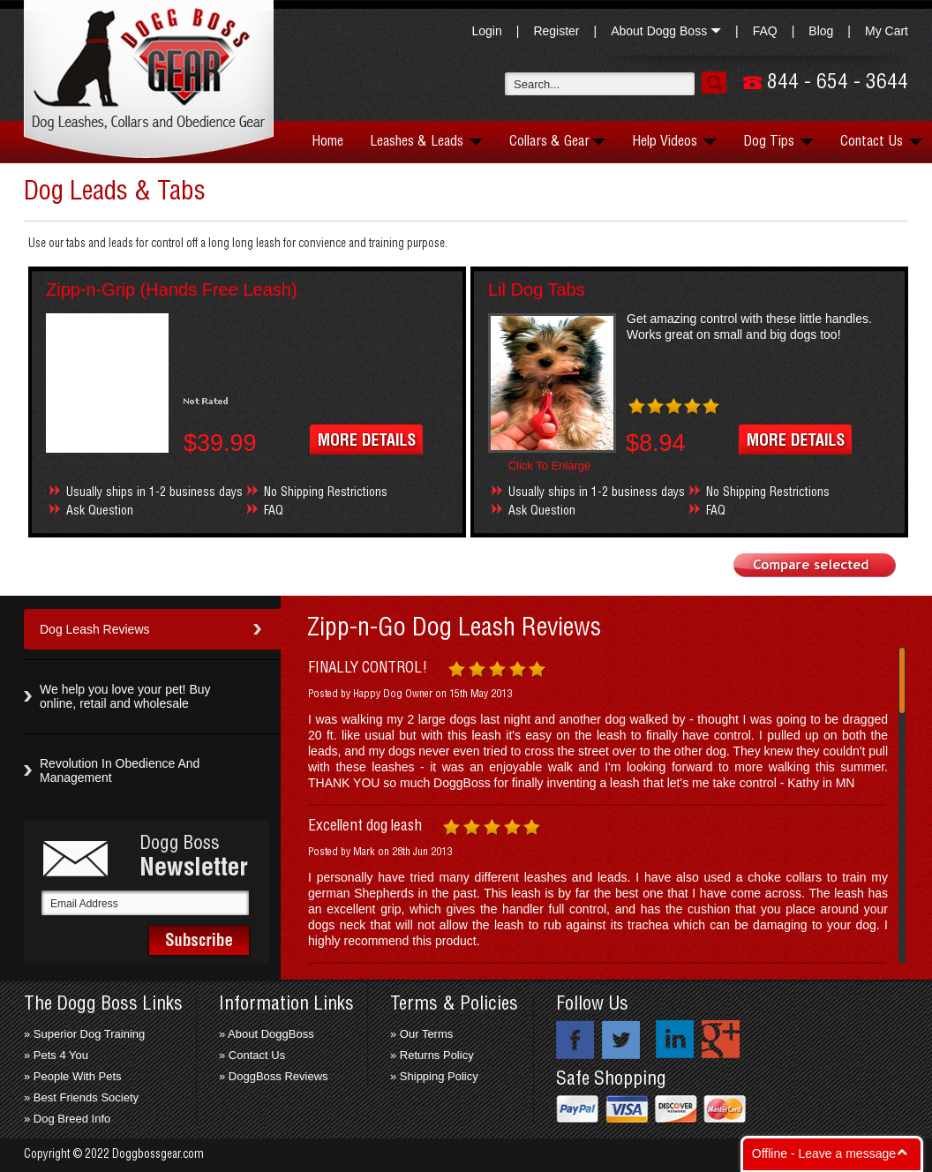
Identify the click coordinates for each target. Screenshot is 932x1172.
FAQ (765, 31)
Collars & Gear (557, 141)
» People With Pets (73, 1076)
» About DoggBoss (266, 1034)
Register (556, 31)
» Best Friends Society (81, 1097)
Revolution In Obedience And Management (119, 770)
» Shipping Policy (434, 1076)
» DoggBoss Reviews (273, 1076)
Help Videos (674, 141)
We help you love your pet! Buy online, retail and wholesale (125, 696)
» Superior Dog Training (84, 1034)
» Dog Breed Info (67, 1118)
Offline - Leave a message (824, 1153)
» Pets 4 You (56, 1055)
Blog (820, 31)
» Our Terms (421, 1034)
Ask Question (99, 511)
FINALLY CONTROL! (367, 668)
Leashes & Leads (426, 141)
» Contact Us (252, 1055)
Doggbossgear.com (158, 1154)
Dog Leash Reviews (95, 629)
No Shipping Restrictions (325, 492)
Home (327, 141)
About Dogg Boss (666, 31)
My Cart (886, 31)
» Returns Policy (432, 1055)
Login (486, 31)
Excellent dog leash (365, 826)
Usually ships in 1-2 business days (154, 492)
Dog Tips (778, 141)
